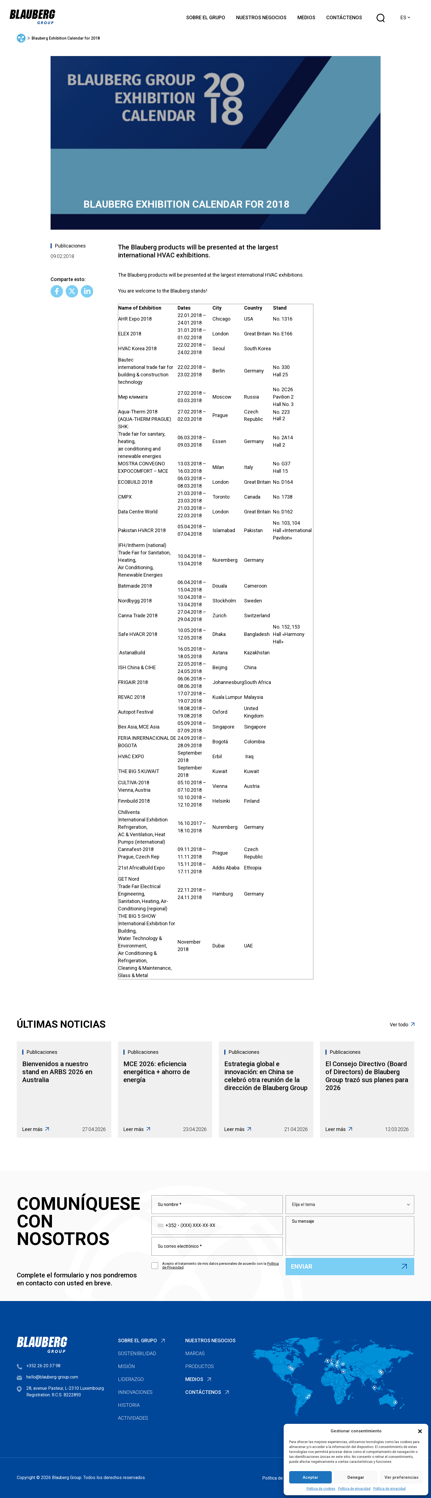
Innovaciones (135, 1392)
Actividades (133, 1418)
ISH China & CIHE (137, 667)
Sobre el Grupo (205, 17)
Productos (199, 1366)
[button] (420, 1431)
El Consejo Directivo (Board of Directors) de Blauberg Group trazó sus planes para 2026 (366, 1076)
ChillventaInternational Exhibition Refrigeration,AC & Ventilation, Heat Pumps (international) (143, 827)
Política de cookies (320, 1489)
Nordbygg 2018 (135, 601)
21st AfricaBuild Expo (141, 868)
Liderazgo (131, 1379)
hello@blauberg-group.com (52, 1377)
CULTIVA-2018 (133, 782)
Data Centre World (138, 512)
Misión (126, 1366)
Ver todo (402, 1024)
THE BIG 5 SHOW (137, 916)
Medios (306, 17)
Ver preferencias (401, 1477)
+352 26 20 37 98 (43, 1365)
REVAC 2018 (131, 697)
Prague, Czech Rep (138, 857)
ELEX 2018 (129, 334)
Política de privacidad (354, 1489)
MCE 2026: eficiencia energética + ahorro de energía (156, 1072)
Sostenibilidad (137, 1353)
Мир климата (133, 397)
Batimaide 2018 (135, 586)
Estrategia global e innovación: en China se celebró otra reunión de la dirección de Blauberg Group (266, 1076)
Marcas (195, 1353)
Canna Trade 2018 (138, 615)
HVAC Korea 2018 (138, 348)
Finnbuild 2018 (134, 801)
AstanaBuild (132, 652)
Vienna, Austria (134, 790)
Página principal (21, 38)
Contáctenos (344, 17)
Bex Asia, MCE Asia (138, 727)
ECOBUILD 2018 (135, 482)
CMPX (125, 497)
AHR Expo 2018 (135, 319)
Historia (129, 1405)
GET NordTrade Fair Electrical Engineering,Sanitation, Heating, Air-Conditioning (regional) (143, 893)
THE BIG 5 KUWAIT (138, 771)
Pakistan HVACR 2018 (142, 530)
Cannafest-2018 (136, 849)
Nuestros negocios (261, 17)
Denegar (355, 1477)
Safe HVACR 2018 (137, 634)
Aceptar (310, 1477)
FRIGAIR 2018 (133, 682)
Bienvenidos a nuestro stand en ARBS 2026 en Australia (57, 1072)
